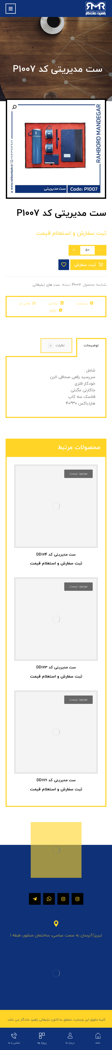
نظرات (56, 345)
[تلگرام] (35, 899)
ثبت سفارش (85, 265)
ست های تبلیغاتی (46, 285)
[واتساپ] (49, 899)
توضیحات (91, 345)
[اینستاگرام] (77, 899)
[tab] (91, 348)
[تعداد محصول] (87, 250)
